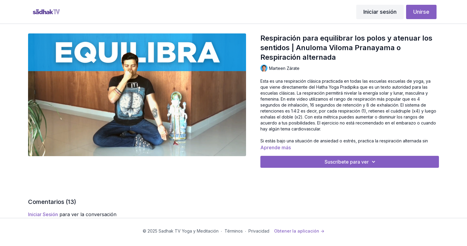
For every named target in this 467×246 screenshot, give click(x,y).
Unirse (421, 12)
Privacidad (258, 230)
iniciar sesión (43, 214)
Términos (234, 230)
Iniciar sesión (380, 12)
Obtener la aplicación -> (299, 230)
